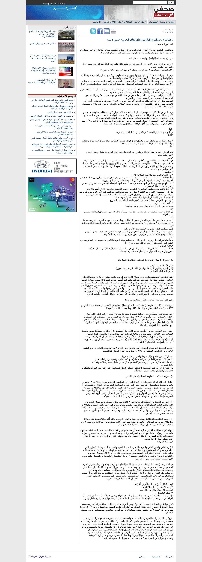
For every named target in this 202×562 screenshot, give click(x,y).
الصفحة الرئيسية (167, 22)
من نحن (142, 556)
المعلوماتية (153, 22)
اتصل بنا (169, 556)
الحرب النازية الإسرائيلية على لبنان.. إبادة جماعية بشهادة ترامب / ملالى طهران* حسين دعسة (52, 145)
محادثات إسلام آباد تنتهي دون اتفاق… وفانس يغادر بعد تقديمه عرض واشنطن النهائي (51, 120)
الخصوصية (156, 556)
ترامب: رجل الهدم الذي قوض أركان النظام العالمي (51, 116)
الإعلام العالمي (109, 22)
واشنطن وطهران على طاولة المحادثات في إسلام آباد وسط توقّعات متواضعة (43, 70)
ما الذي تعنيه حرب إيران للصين (43, 43)
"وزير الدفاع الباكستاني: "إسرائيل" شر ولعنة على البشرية (42, 81)
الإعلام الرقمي (140, 22)
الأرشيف (97, 22)
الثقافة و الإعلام (125, 22)
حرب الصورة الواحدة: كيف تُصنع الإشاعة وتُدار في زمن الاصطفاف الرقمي (42, 34)
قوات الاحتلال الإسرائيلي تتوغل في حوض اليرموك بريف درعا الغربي (43, 58)
